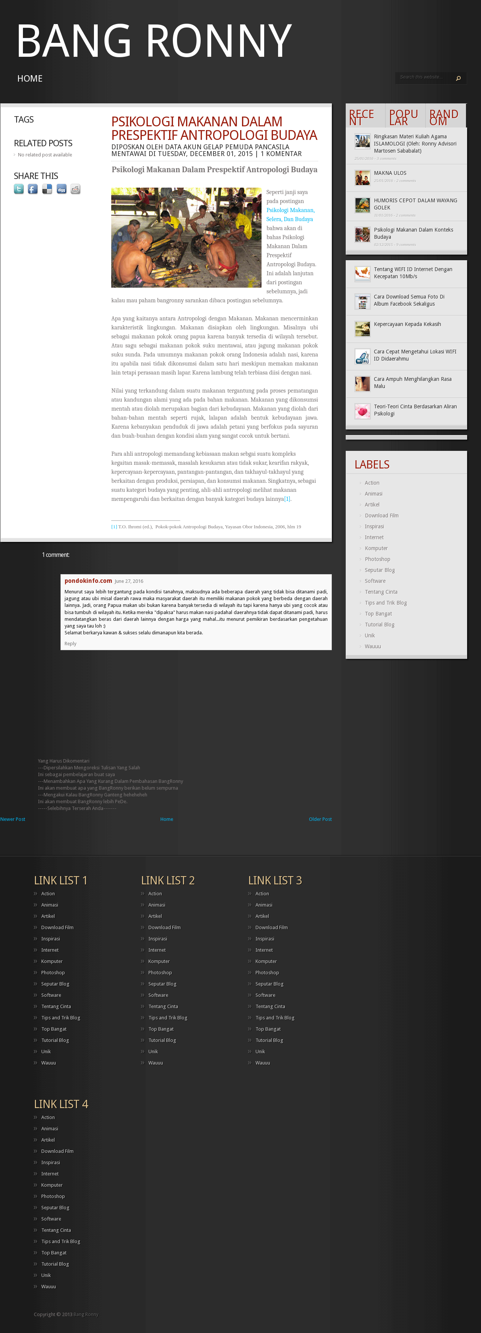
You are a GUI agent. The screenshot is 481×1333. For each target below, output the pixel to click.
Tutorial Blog (380, 625)
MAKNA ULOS (390, 173)
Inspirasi (374, 526)
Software (375, 581)
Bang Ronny (153, 41)
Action (372, 483)
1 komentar (281, 154)
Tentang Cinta (381, 592)
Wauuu (373, 646)
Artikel (372, 505)
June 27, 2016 (129, 581)
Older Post (320, 819)
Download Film (382, 516)
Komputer (376, 548)
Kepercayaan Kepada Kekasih (407, 324)
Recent (361, 117)
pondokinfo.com (88, 580)
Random (444, 117)
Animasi (374, 494)
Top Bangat (378, 614)
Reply (70, 643)
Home (29, 78)
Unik (370, 635)
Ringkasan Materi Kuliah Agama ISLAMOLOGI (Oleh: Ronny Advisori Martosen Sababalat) (415, 143)
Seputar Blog (380, 570)
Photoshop (377, 559)
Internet (374, 537)
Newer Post (12, 819)
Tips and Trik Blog (386, 603)
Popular (403, 117)
